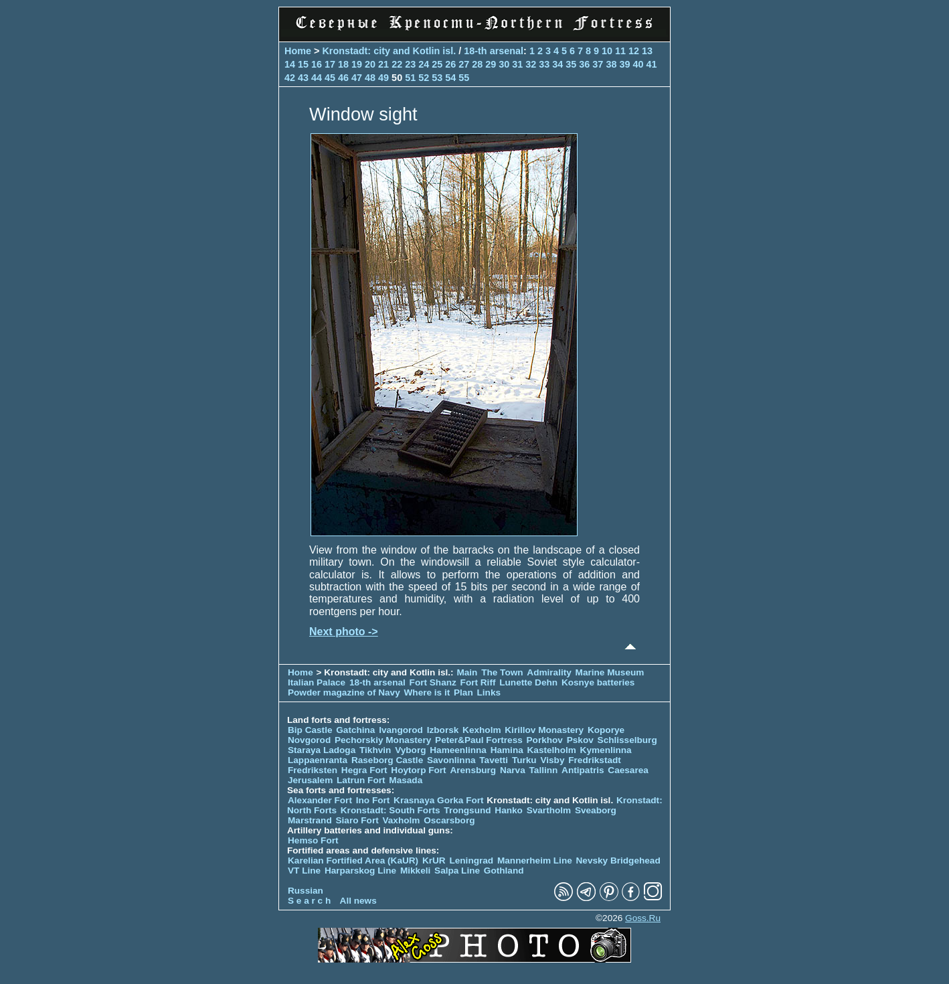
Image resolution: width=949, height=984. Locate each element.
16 (316, 64)
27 (463, 64)
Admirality (549, 672)
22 (397, 64)
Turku (524, 760)
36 (584, 64)
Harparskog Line (360, 871)
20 (370, 64)
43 (303, 77)
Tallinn (543, 770)
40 (637, 64)
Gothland (504, 871)
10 (607, 51)
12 (633, 51)
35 (571, 64)
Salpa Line (457, 871)
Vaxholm (401, 820)
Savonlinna (451, 760)
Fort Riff (478, 682)
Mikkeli (415, 871)
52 (423, 77)
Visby (552, 760)
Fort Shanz (433, 682)
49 (383, 77)
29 (490, 64)
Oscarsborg (449, 820)
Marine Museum (610, 672)
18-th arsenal (493, 51)
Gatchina (355, 730)
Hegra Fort (364, 770)
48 (370, 77)
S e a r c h (309, 901)
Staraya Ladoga (321, 750)
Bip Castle (310, 730)
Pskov (580, 740)
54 (450, 77)
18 (343, 64)
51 (410, 77)
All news (358, 901)
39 (624, 64)
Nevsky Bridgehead (618, 860)
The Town (502, 672)
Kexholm (481, 730)
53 (437, 77)
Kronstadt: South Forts (390, 810)
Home (297, 51)
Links (489, 692)
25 (437, 64)
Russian (305, 891)
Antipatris (583, 770)
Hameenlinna (458, 750)
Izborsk (443, 730)
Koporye (606, 730)
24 (423, 64)
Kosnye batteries (598, 682)
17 (330, 64)
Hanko (509, 810)
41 (651, 64)
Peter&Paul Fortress (479, 740)
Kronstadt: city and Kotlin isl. (389, 51)
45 (330, 77)
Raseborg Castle (387, 760)
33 (544, 64)
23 (410, 64)
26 (450, 64)
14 (289, 64)
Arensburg (473, 770)
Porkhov (545, 740)
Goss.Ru (643, 918)
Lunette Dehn (528, 682)
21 (383, 64)
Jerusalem (310, 780)
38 (611, 64)
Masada (405, 780)
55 (463, 77)
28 (477, 64)
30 (504, 64)
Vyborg (410, 750)
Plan (463, 692)
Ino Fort (373, 800)
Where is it (427, 692)
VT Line (304, 871)
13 (647, 51)
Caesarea (628, 770)
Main (466, 672)
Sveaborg (595, 810)
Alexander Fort (320, 800)
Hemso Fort (313, 840)
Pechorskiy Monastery (383, 740)
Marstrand (310, 820)
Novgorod (309, 740)
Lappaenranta (317, 760)
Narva (512, 770)
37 (597, 64)
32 (530, 64)
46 (343, 77)
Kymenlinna (606, 750)
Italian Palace (318, 682)
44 (316, 77)
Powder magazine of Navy (344, 692)
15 (303, 64)
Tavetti (493, 760)
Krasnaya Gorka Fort (438, 800)
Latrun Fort (361, 780)
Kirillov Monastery (544, 730)
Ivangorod (401, 730)
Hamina (507, 750)
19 (356, 64)
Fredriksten (312, 770)
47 (356, 77)
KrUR (434, 860)
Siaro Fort (357, 820)
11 (620, 51)
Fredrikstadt (594, 760)
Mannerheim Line (534, 860)
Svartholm (549, 810)
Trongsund (467, 810)
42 (289, 77)
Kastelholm (551, 750)
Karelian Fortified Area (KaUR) (353, 860)
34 (557, 64)
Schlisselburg (627, 740)
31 (517, 64)
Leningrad (471, 860)
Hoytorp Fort (418, 770)
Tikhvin (375, 750)
